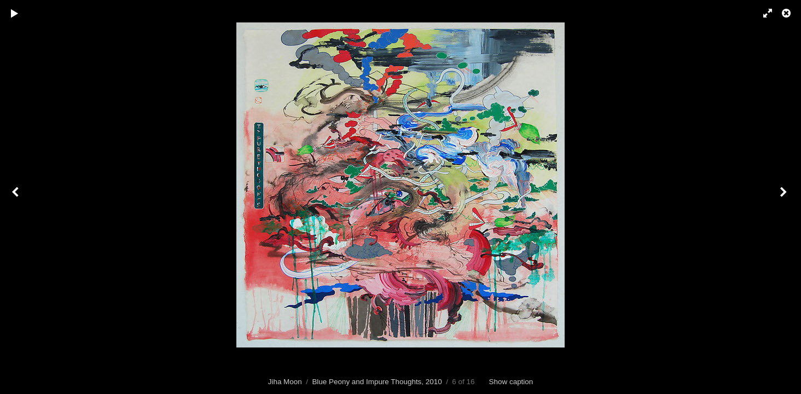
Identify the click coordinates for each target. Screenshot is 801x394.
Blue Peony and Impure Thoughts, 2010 (377, 382)
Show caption (511, 382)
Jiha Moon (285, 382)
